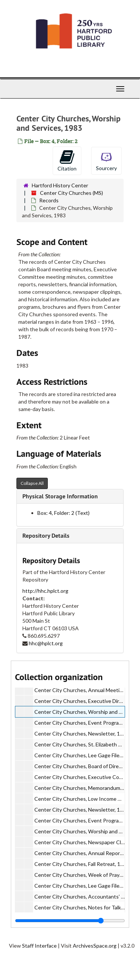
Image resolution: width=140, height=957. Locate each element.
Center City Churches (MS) (71, 193)
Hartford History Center (60, 185)
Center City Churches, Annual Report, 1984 (85, 853)
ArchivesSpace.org (94, 945)
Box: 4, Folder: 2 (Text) (63, 513)
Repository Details (45, 536)
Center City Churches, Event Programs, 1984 (87, 820)
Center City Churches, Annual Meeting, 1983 (87, 690)
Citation (67, 160)
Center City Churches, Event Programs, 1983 (87, 722)
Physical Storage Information (60, 496)
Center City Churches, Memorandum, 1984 (84, 788)
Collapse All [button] (32, 483)
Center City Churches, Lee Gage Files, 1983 (85, 755)
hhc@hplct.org (46, 643)
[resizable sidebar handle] (70, 921)
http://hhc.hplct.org (45, 591)
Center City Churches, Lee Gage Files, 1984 (85, 885)
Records (49, 200)
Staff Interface (39, 945)
